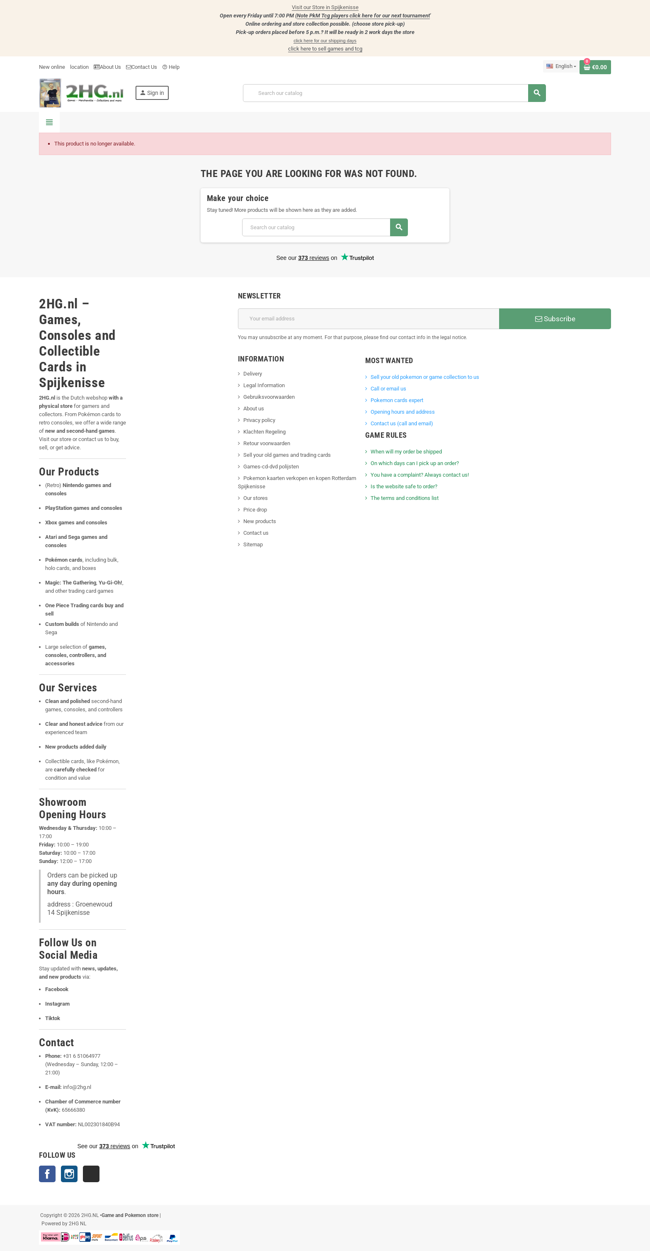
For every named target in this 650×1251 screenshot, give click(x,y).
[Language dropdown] (561, 66)
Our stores (255, 498)
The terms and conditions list (405, 498)
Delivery (252, 374)
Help (170, 67)
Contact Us (141, 67)
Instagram (69, 1174)
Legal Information (264, 385)
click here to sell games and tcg (325, 49)
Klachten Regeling (264, 432)
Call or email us (388, 388)
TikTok (91, 1174)
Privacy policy (259, 420)
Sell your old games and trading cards (287, 455)
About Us (107, 67)
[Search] (394, 93)
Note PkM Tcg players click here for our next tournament (363, 15)
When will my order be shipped (406, 452)
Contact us (256, 533)
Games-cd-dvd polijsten (271, 466)
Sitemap (253, 544)
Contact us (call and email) (402, 423)
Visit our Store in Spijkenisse (325, 7)
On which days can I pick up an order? (415, 463)
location (79, 67)
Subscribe (555, 319)
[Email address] (368, 318)
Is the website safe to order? (404, 486)
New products (259, 521)
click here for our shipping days (325, 40)
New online (52, 67)
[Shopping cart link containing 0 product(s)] (595, 67)
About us (253, 408)
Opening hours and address (403, 412)
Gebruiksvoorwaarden (269, 397)
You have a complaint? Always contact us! (420, 475)
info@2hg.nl (77, 1087)
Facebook (47, 1174)
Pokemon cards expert (397, 400)
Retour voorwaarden (266, 443)
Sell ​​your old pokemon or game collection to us (425, 377)
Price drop (255, 510)
